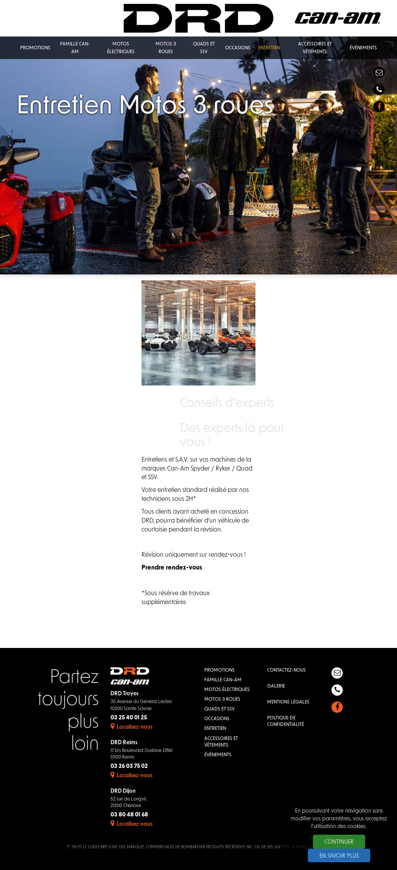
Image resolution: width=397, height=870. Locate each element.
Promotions (219, 670)
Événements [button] (363, 48)
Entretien (215, 728)
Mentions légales (288, 702)
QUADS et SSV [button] (204, 48)
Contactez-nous (286, 670)
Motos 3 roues (222, 699)
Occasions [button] (237, 48)
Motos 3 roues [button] (165, 48)
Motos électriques (227, 690)
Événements (217, 755)
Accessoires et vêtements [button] (315, 48)
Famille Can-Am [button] (75, 48)
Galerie (276, 686)
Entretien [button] (269, 48)
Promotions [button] (35, 48)
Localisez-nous (131, 727)
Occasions (217, 719)
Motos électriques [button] (121, 48)
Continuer (339, 842)
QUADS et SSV (219, 709)
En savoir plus (339, 856)
